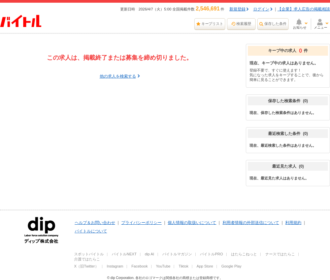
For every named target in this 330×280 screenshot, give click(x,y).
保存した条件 (275, 24)
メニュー (320, 27)
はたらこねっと (244, 254)
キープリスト (212, 24)
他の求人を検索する (118, 76)
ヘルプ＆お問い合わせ (95, 222)
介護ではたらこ (87, 259)
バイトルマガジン (177, 254)
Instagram (115, 266)
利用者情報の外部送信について (251, 222)
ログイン (261, 9)
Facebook (139, 266)
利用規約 (293, 222)
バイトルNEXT (124, 254)
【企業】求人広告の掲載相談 (303, 9)
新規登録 (237, 9)
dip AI (149, 254)
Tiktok (184, 266)
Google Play (231, 266)
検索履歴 (243, 24)
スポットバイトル (89, 254)
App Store (205, 266)
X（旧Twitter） (86, 266)
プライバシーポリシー (141, 222)
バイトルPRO (211, 254)
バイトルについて (91, 231)
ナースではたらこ (280, 254)
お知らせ (299, 27)
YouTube (163, 266)
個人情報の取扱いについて (192, 222)
